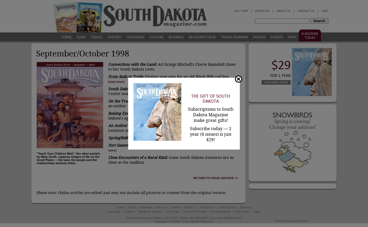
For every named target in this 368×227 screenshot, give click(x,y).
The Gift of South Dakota (210, 99)
